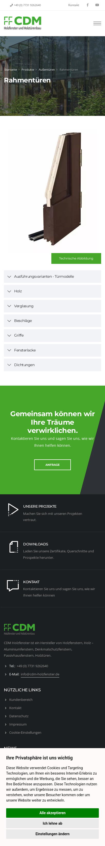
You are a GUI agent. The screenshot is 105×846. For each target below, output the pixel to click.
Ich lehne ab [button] (52, 823)
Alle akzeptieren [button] (53, 813)
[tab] (52, 276)
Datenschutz (18, 716)
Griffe (18, 335)
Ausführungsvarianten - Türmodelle (44, 276)
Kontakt (73, 5)
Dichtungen (24, 364)
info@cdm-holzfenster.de (40, 674)
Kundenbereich (21, 699)
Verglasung (23, 306)
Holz (18, 291)
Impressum (18, 724)
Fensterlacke (24, 350)
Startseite (10, 69)
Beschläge (23, 320)
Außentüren (47, 69)
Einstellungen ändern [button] (52, 834)
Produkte (28, 69)
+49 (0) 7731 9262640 (27, 5)
